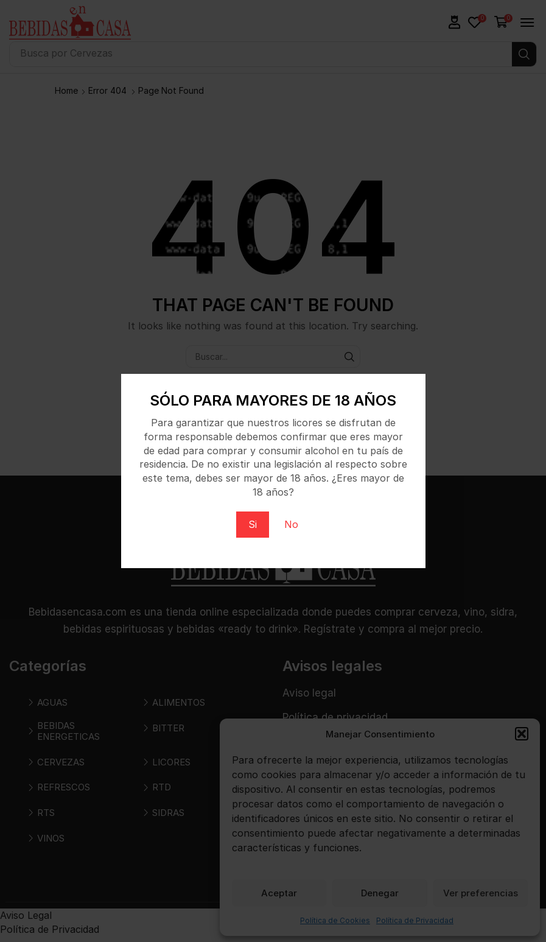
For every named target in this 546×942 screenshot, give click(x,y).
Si (252, 524)
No (291, 524)
